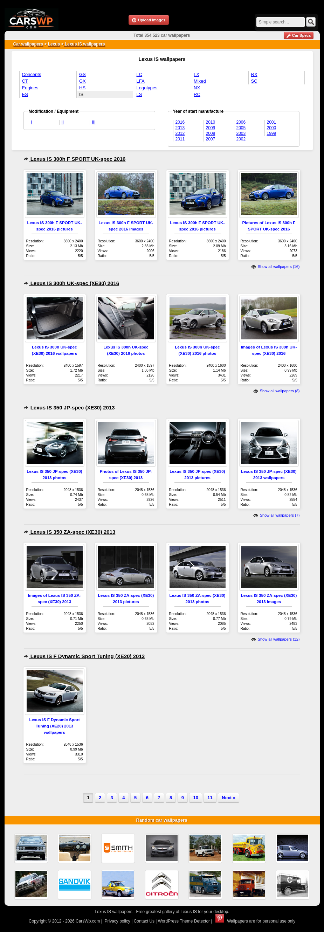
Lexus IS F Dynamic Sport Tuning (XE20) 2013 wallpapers (54, 725)
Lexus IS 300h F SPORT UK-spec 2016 (74, 159)
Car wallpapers (28, 44)
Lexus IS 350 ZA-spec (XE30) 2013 (69, 532)
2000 (271, 127)
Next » (228, 797)
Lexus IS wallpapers (84, 44)
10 (195, 797)
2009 (210, 127)
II (63, 122)
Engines (30, 87)
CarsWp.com (88, 921)
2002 (241, 139)
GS (82, 74)
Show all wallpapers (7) (276, 515)
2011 (180, 139)
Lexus (54, 44)
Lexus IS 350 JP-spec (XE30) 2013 (69, 407)
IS (81, 94)
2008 (210, 133)
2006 (241, 122)
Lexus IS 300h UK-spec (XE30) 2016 (71, 283)
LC (140, 74)
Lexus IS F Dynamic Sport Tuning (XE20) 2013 (84, 656)
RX (254, 74)
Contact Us (144, 921)
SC (254, 81)
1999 (271, 133)
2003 (241, 133)
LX (196, 74)
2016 (180, 122)
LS (139, 94)
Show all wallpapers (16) (275, 266)
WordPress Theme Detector (184, 921)
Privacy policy (116, 921)
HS (82, 87)
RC (197, 94)
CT (25, 81)
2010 (210, 122)
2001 (271, 122)
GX (82, 81)
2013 (180, 127)
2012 (180, 133)
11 (209, 797)
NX (197, 87)
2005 (241, 127)
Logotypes (147, 87)
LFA (141, 81)
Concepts (31, 74)
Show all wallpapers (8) (276, 391)
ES (25, 94)
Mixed (200, 81)
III (94, 122)
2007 (210, 139)
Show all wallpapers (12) (275, 639)
